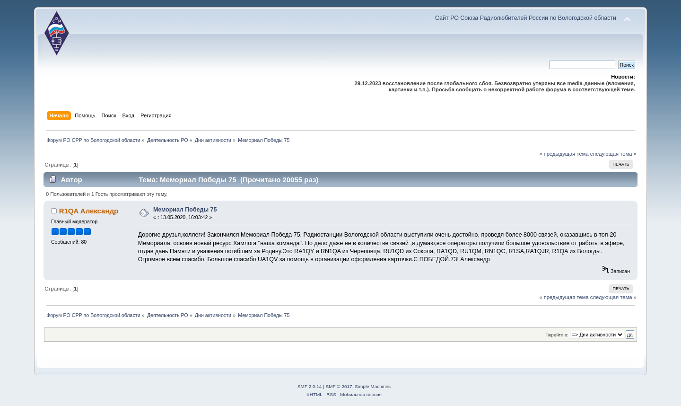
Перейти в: (556, 334)
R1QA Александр (88, 211)
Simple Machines (373, 386)
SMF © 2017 (339, 386)
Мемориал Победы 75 (185, 209)
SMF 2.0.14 (309, 386)
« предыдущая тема (563, 154)
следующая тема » (613, 154)
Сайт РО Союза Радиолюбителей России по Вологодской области (525, 18)
